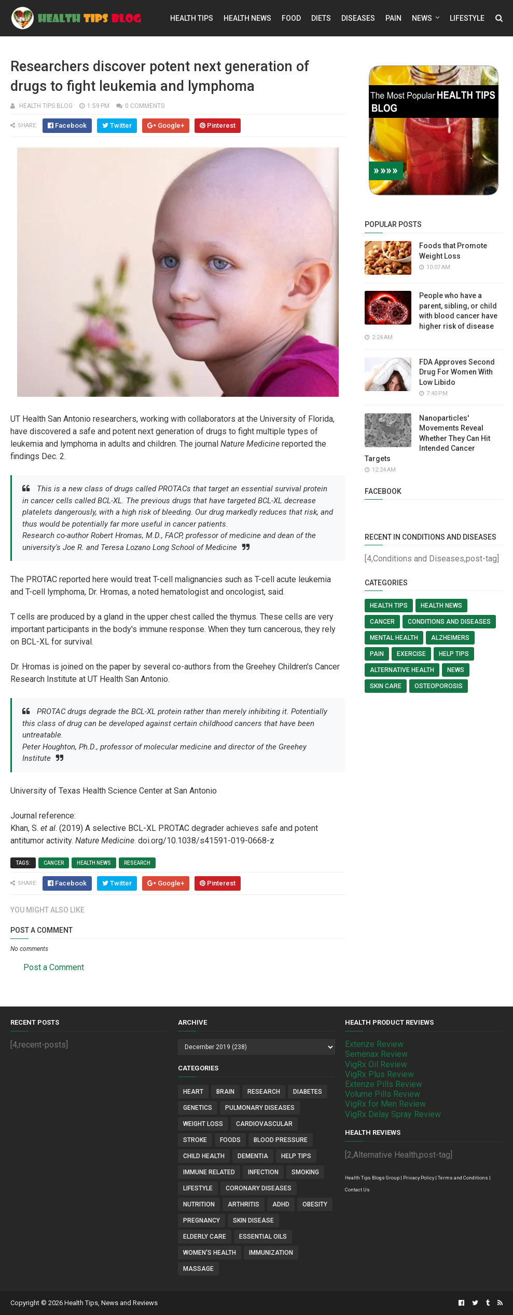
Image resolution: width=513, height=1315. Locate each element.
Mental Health (394, 637)
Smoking (305, 1172)
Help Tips (454, 654)
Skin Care (385, 686)
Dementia (253, 1156)
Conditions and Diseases (449, 621)
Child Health (204, 1156)
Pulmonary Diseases (260, 1107)
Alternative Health (402, 670)
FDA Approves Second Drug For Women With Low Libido (457, 372)
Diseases (358, 18)
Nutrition (199, 1204)
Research (137, 863)
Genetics (197, 1107)
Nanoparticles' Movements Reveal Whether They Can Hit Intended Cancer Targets (427, 438)
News (422, 18)
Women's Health (209, 1252)
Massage (198, 1268)
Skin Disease (253, 1220)
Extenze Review (374, 1044)
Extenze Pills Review (383, 1084)
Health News (247, 18)
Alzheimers (450, 637)
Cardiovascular (264, 1124)
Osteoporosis (438, 686)
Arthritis (243, 1204)
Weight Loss (203, 1124)
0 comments (144, 106)
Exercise (411, 654)
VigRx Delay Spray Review (393, 1114)
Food (291, 18)
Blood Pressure (281, 1140)
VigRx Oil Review (376, 1064)
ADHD (280, 1204)
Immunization (271, 1252)
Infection (263, 1172)
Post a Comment (53, 967)
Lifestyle (467, 18)
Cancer (54, 863)
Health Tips (191, 18)
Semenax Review (376, 1054)
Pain (393, 18)
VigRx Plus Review (379, 1074)
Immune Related (209, 1172)
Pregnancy (201, 1220)
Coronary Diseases (259, 1188)
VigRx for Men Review (385, 1104)
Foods (230, 1140)
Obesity (314, 1204)
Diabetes (307, 1091)
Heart (193, 1091)
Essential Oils (263, 1236)
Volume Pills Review (382, 1094)
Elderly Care (204, 1236)
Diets (321, 18)
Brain (225, 1091)
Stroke (195, 1140)
